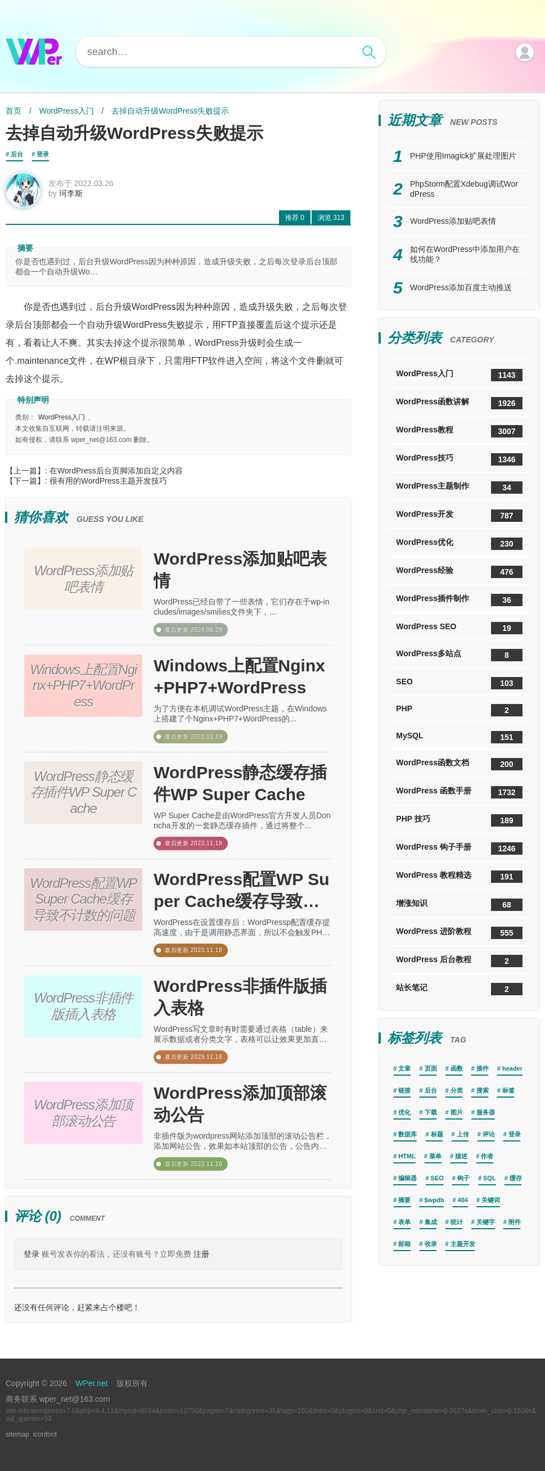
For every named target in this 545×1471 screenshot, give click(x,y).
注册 (201, 1253)
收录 (431, 1243)
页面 (431, 1068)
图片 (457, 1112)
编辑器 (407, 1178)
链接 (404, 1090)
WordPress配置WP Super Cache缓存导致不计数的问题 (241, 891)
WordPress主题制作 (459, 487)
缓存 (516, 1178)
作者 (487, 1156)
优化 (404, 1112)
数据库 (407, 1134)
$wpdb (434, 1200)
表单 (404, 1222)
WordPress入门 (66, 110)
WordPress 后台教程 (459, 961)
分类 (457, 1090)
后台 (17, 154)
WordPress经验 (459, 572)
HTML (407, 1156)
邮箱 (404, 1243)
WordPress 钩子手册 (459, 848)
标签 (508, 1090)
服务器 (485, 1112)
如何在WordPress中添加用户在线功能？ (465, 254)
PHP (459, 710)
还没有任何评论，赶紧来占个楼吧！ (77, 1307)
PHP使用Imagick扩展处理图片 (463, 155)
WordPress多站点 (459, 655)
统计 (457, 1222)
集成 (431, 1222)
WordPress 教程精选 (459, 876)
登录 (43, 154)
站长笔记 (459, 989)
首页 (13, 110)
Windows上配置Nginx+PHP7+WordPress (239, 676)
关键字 (485, 1222)
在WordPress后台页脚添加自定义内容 (116, 470)
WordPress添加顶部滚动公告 (240, 1104)
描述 (461, 1156)
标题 (437, 1134)
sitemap (17, 1434)
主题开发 (463, 1243)
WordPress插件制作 (459, 600)
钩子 (463, 1178)
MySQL (459, 737)
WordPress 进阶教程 (459, 933)
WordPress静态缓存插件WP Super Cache (240, 783)
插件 (482, 1068)
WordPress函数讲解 (459, 403)
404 (463, 1200)
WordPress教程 (459, 431)
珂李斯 (71, 193)
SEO (459, 683)
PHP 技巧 (459, 820)
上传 (463, 1134)
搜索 (482, 1090)
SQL (489, 1178)
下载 (431, 1112)
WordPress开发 (459, 515)
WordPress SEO (459, 628)
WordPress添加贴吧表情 (240, 569)
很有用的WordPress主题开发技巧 (108, 480)
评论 (489, 1134)
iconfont (45, 1434)
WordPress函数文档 (459, 764)
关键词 (490, 1200)
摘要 (404, 1200)
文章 (404, 1068)
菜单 (435, 1156)
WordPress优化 (459, 544)
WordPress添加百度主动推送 (461, 287)
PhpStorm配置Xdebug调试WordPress (464, 188)
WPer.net (91, 1383)
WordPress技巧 (459, 459)
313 (331, 218)
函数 (457, 1068)
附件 (514, 1222)
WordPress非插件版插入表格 (240, 997)
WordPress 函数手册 (459, 792)
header (512, 1068)
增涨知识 (459, 905)
